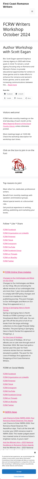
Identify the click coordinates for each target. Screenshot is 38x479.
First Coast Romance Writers (16, 5)
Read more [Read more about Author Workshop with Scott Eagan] (12, 85)
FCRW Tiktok (8, 240)
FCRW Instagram (10, 243)
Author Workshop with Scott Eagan (17, 49)
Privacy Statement (19, 476)
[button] (35, 453)
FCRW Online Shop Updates (18, 272)
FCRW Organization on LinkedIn (16, 233)
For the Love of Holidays (12, 337)
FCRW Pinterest (9, 236)
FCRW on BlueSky (10, 257)
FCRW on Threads (10, 254)
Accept (19, 471)
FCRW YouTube (9, 247)
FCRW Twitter (8, 261)
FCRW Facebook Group (12, 250)
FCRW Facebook (9, 229)
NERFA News (11, 412)
